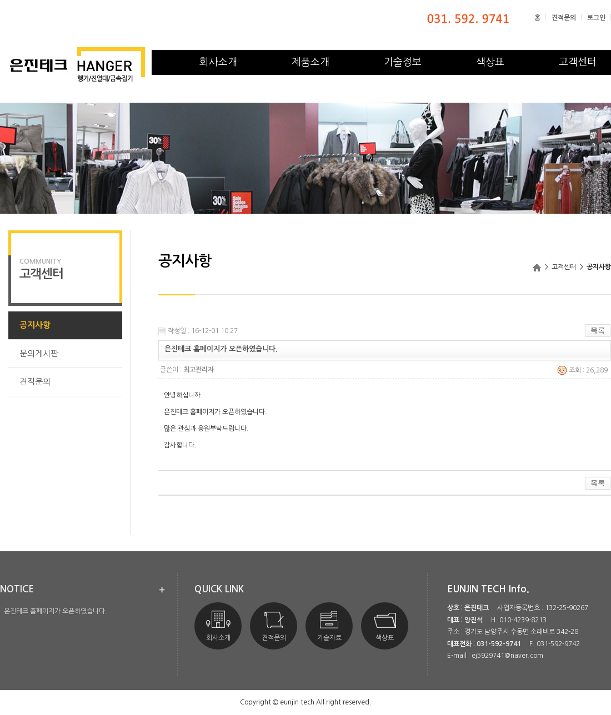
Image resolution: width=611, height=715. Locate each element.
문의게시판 (38, 353)
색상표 (490, 62)
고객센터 (578, 62)
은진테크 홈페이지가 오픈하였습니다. (55, 611)
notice (17, 589)
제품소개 (310, 62)
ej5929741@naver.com (507, 655)
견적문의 (564, 17)
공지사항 (35, 325)
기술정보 (403, 62)
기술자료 (329, 626)
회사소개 (218, 62)
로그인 (596, 17)
